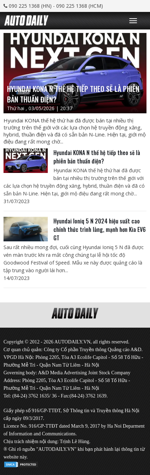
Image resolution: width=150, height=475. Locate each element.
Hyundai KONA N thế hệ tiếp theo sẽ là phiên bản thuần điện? (96, 156)
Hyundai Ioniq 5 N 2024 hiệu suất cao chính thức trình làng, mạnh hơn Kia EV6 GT (99, 229)
